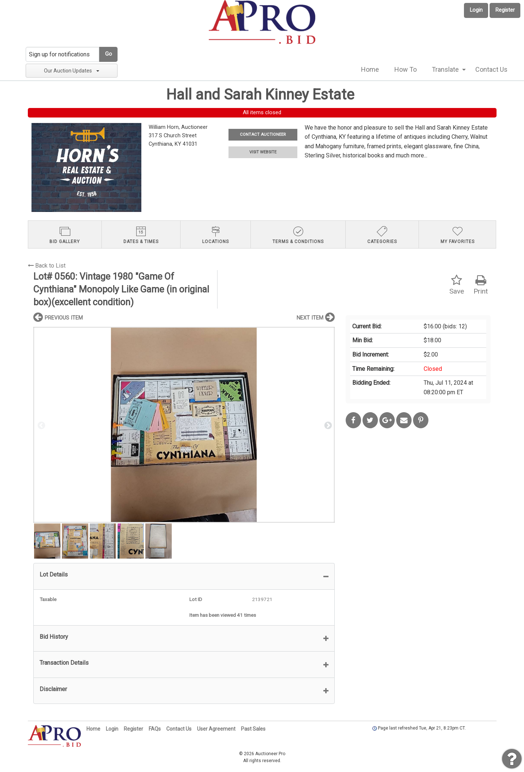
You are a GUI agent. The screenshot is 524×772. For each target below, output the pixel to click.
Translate (445, 69)
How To (405, 69)
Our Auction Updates (71, 71)
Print (480, 285)
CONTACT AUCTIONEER (263, 134)
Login (476, 10)
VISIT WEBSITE (262, 152)
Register (505, 10)
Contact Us (491, 69)
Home (370, 69)
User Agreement (216, 729)
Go (108, 54)
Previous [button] (40, 425)
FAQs (155, 729)
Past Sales (253, 729)
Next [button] (327, 425)
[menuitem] (370, 69)
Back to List (47, 265)
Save (456, 285)
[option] (184, 425)
